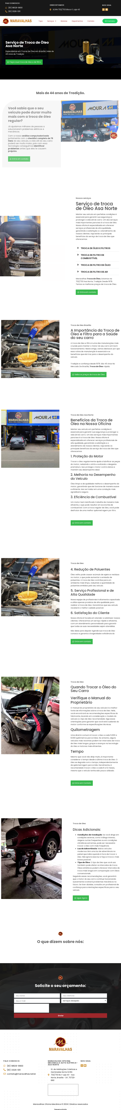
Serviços (51, 21)
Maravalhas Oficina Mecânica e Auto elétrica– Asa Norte (63, 1063)
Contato (90, 21)
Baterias (64, 21)
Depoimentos (77, 21)
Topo (41, 21)
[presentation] (31, 1008)
